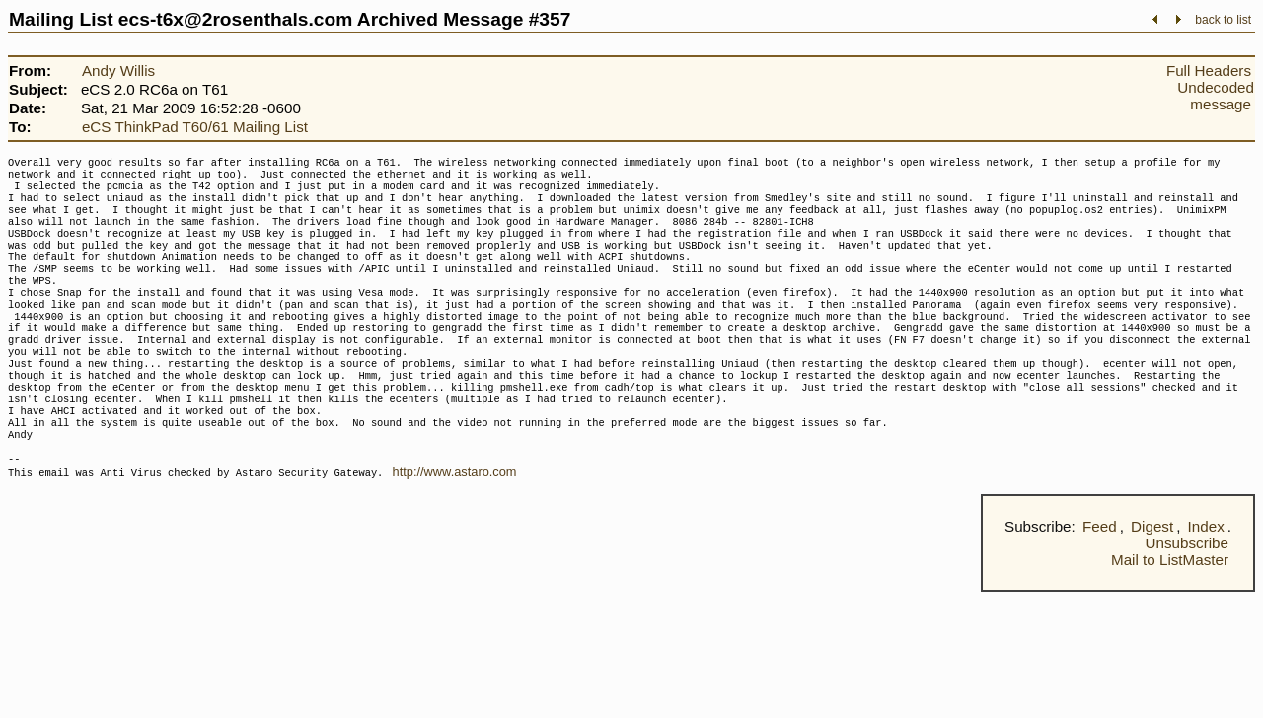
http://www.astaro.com (455, 523)
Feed (1099, 577)
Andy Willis (118, 70)
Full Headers (1208, 70)
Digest (1152, 577)
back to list (1223, 20)
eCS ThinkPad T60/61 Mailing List (195, 126)
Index (1206, 577)
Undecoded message (1215, 95)
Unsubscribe (1187, 594)
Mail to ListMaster (1169, 611)
